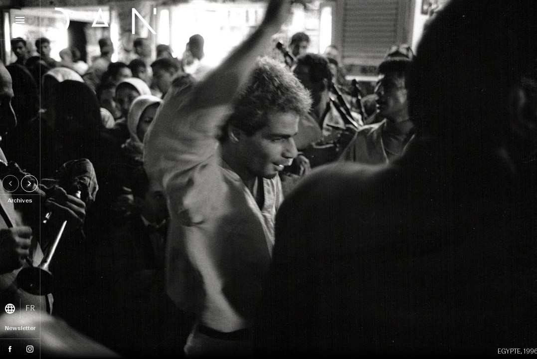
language (10, 309)
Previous (12, 183)
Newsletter (20, 329)
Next (31, 183)
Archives (19, 201)
